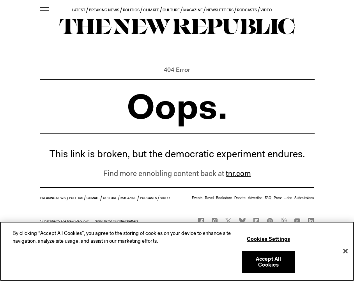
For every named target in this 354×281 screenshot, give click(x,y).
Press (278, 198)
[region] (177, 251)
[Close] (345, 251)
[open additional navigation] (44, 10)
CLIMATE (151, 9)
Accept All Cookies (268, 262)
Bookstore (224, 198)
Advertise (255, 198)
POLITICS (131, 9)
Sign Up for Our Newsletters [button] (116, 221)
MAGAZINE (193, 9)
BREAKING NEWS (104, 9)
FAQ (268, 198)
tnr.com (238, 173)
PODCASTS (247, 9)
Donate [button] (240, 198)
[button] (64, 221)
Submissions (304, 198)
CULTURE (171, 9)
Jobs (288, 198)
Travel (209, 198)
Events (197, 198)
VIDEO (266, 9)
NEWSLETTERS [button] (220, 9)
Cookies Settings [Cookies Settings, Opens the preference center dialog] (268, 239)
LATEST (78, 9)
